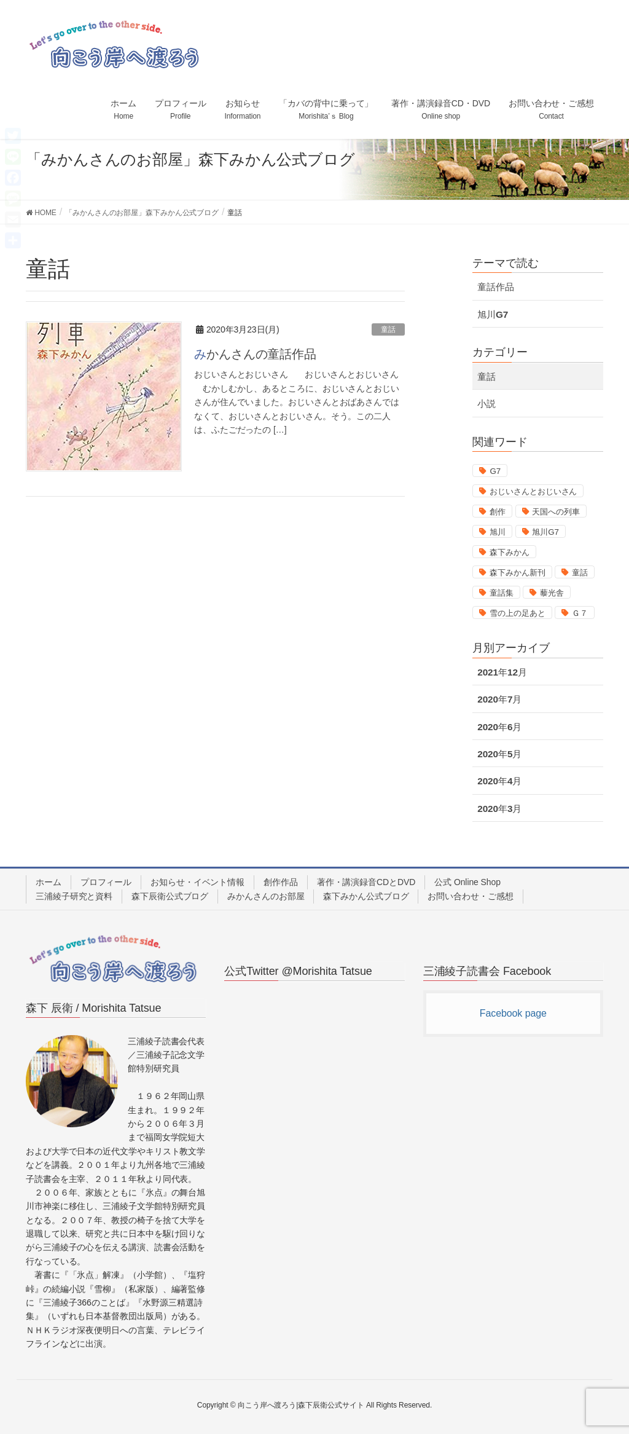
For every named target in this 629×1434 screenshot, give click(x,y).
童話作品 (495, 287)
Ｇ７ (580, 613)
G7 (495, 471)
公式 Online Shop (467, 882)
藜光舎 (552, 592)
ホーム (48, 882)
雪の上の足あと (517, 613)
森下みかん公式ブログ (365, 896)
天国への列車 (555, 511)
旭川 (498, 532)
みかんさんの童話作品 (255, 354)
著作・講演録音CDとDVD (366, 882)
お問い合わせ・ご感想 (470, 896)
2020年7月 (499, 699)
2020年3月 (499, 808)
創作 (498, 511)
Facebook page (513, 1013)
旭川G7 (492, 314)
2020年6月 (499, 727)
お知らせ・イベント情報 (197, 882)
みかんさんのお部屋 (265, 896)
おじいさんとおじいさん (533, 491)
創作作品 (281, 882)
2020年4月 (499, 781)
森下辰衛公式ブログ (169, 896)
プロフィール (105, 882)
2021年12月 (502, 672)
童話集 (502, 592)
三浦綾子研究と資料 (74, 896)
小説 (486, 403)
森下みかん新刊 (517, 572)
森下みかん (509, 552)
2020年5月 (499, 754)
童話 (388, 329)
